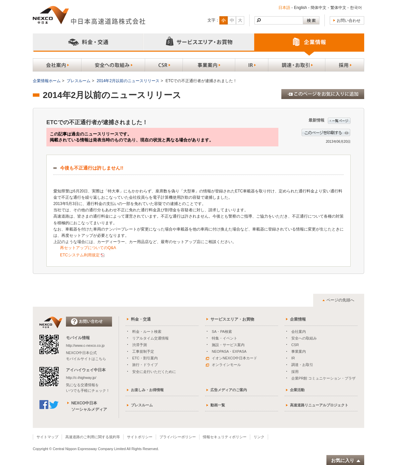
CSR (295, 345)
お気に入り (346, 460)
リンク (259, 437)
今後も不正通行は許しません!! (91, 168)
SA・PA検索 (222, 332)
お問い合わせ (349, 20)
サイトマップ (47, 437)
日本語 (284, 7)
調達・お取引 (302, 365)
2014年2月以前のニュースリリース (128, 80)
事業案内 (298, 351)
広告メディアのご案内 (228, 390)
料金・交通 (141, 319)
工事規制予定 (143, 351)
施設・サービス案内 (228, 345)
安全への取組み (304, 338)
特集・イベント (224, 338)
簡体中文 (318, 7)
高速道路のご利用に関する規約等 (92, 437)
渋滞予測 (139, 345)
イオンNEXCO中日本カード (231, 358)
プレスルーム (78, 80)
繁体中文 (338, 7)
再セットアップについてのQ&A (88, 247)
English (300, 7)
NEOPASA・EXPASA (229, 351)
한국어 (356, 7)
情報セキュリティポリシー (225, 437)
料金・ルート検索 (146, 332)
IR (293, 358)
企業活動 (297, 390)
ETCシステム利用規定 (80, 255)
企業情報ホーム (47, 80)
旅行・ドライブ (145, 365)
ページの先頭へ (340, 300)
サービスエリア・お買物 (232, 319)
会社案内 (298, 332)
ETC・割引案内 (145, 358)
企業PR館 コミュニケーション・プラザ (323, 378)
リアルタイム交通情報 (150, 338)
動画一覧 (217, 405)
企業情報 (298, 319)
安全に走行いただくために (154, 372)
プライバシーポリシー (177, 437)
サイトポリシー (139, 437)
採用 (295, 372)
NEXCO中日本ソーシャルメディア (89, 406)
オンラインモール (223, 365)
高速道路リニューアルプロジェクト (319, 405)
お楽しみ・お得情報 (147, 390)
